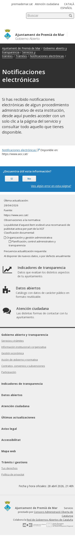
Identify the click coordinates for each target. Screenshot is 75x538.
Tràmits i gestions (14, 462)
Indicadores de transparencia (22, 384)
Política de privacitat (12, 474)
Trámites (21, 56)
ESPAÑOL (66, 8)
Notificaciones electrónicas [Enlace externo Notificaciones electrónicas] (21, 150)
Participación (8, 372)
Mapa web (8, 451)
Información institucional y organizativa (23, 347)
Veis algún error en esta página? (51, 186)
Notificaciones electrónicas (47, 56)
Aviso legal (9, 429)
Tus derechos (9, 468)
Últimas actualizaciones (18, 417)
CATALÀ (69, 4)
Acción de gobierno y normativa (19, 359)
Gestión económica (12, 353)
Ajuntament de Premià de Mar (21, 48)
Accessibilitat (11, 440)
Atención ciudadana (47, 4)
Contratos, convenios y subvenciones (23, 366)
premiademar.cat (22, 4)
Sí (12, 178)
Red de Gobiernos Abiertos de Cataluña (50, 519)
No (29, 178)
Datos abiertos (11, 395)
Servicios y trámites (12, 340)
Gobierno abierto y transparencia (24, 335)
